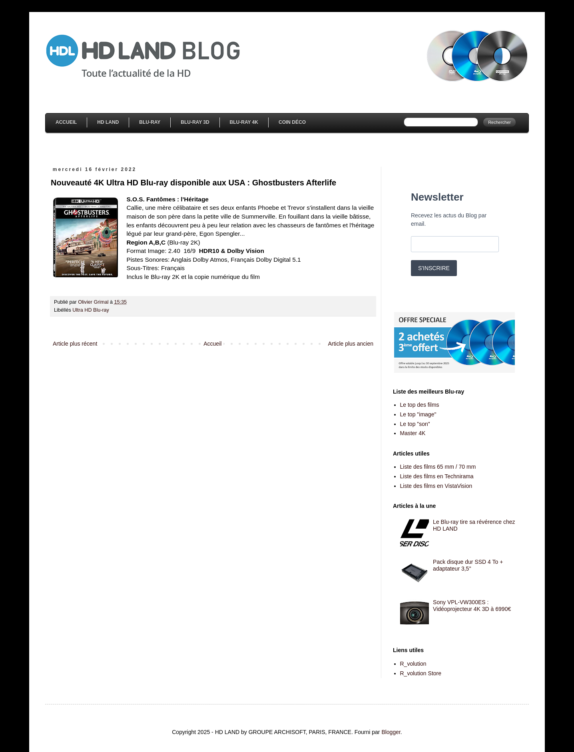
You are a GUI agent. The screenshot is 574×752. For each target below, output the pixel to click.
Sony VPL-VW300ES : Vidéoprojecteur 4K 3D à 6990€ (472, 605)
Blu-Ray (149, 122)
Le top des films (419, 405)
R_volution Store (421, 673)
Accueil (66, 122)
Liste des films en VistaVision (436, 486)
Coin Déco (292, 122)
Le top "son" (415, 424)
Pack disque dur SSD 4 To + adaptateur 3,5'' (468, 565)
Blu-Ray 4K (244, 122)
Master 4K (413, 433)
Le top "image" (418, 414)
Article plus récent (75, 343)
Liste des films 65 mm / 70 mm (438, 467)
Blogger (390, 732)
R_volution (413, 663)
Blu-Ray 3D (195, 122)
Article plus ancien (350, 343)
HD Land (108, 122)
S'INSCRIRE (434, 268)
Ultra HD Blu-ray (90, 310)
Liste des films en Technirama (437, 476)
